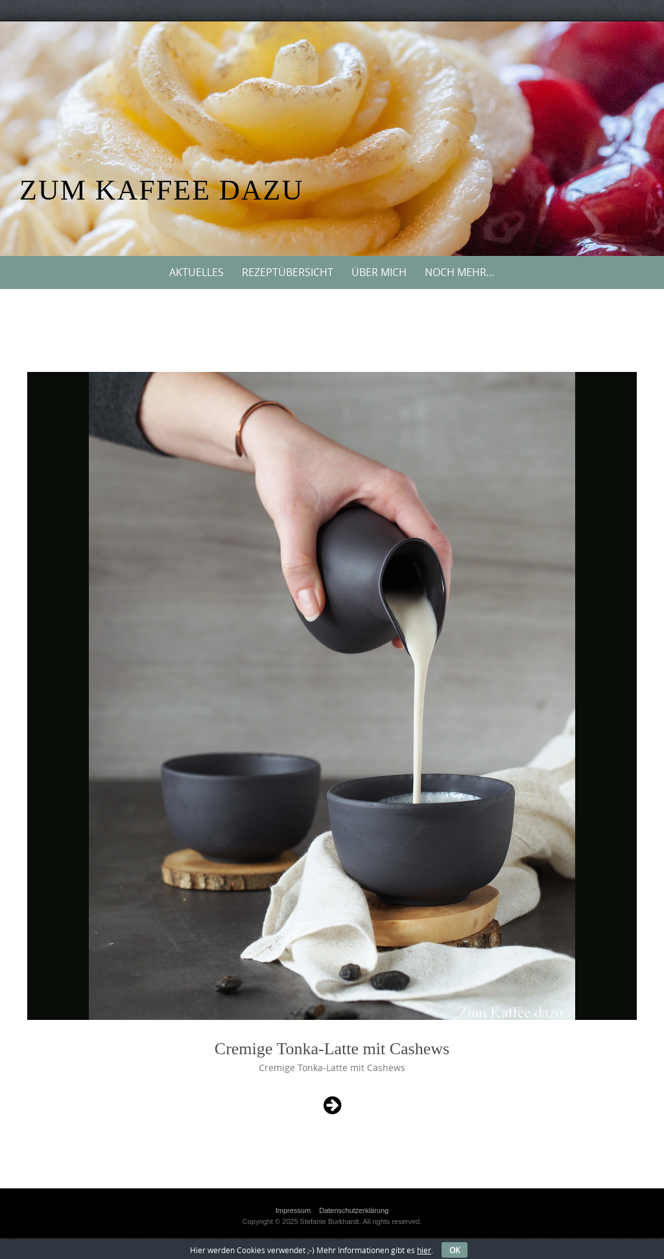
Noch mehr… (460, 272)
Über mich (379, 272)
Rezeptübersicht (287, 272)
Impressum (293, 1210)
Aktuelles (196, 272)
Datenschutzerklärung (353, 1210)
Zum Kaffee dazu (161, 190)
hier (424, 1250)
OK (454, 1250)
